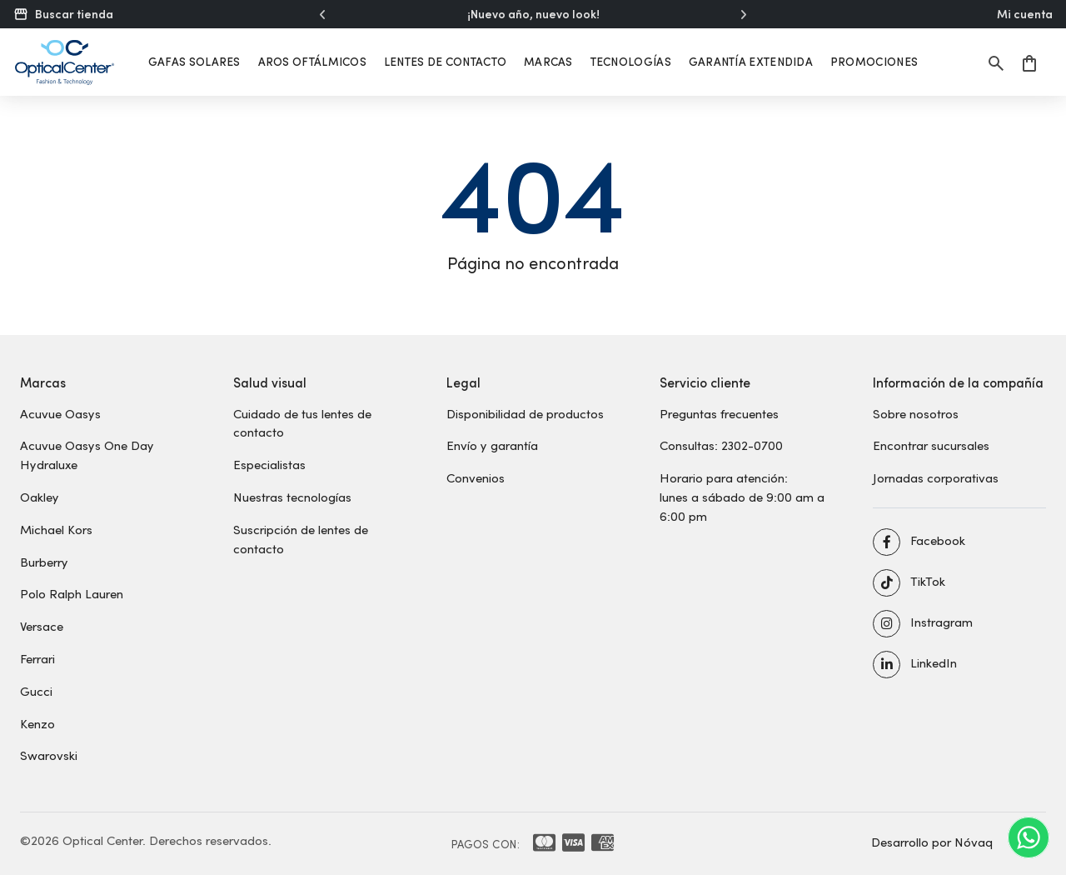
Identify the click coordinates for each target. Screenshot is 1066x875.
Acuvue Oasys (60, 413)
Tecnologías (630, 61)
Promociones (874, 61)
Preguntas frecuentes (719, 413)
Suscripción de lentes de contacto (300, 539)
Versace (41, 626)
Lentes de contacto (445, 61)
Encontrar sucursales (931, 445)
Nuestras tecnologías (292, 496)
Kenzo (37, 723)
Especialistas (269, 464)
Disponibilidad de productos (525, 413)
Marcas (548, 61)
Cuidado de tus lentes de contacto (302, 423)
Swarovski (48, 755)
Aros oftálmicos (312, 61)
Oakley (39, 496)
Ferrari (37, 658)
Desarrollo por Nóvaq (932, 841)
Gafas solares (194, 61)
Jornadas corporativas (936, 477)
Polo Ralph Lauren (71, 593)
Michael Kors (56, 529)
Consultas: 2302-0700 (721, 445)
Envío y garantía (492, 445)
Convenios (475, 477)
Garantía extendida (751, 61)
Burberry (44, 561)
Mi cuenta (1025, 14)
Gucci (36, 690)
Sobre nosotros (916, 413)
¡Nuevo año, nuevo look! (533, 14)
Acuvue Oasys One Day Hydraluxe (87, 454)
